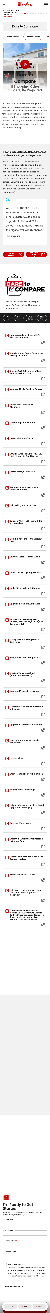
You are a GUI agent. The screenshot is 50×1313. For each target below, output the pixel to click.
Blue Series (42, 318)
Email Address (11, 1241)
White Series (30, 318)
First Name (9, 1219)
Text (24, 1306)
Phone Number (11, 1251)
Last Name (9, 1230)
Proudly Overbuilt (12, 37)
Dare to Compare (33, 37)
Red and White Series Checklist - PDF (13, 254)
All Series (7, 318)
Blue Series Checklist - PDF (37, 254)
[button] (4, 4)
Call (10, 1306)
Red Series (18, 318)
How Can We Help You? (14, 1286)
